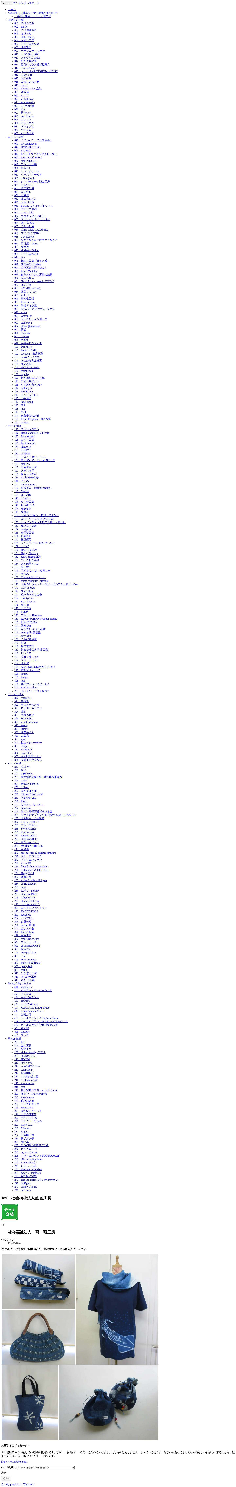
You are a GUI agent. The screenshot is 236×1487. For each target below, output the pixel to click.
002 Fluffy (21, 26)
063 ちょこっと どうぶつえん (32, 219)
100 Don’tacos (23, 346)
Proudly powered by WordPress (17, 1484)
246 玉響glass (22, 1183)
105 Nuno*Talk (23, 364)
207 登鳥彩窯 (22, 1049)
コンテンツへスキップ (26, 3)
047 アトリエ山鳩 (25, 164)
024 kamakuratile (24, 102)
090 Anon (20, 312)
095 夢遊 (20, 329)
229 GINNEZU (23, 1124)
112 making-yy (23, 388)
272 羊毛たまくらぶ (26, 842)
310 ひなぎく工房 (25, 973)
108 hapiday (21, 374)
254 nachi (20, 780)
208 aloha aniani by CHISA (30, 1052)
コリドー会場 (16, 136)
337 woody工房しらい (27, 756)
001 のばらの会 (24, 23)
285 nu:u (20, 887)
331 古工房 (21, 735)
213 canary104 (23, 1069)
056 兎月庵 (21, 195)
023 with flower (23, 99)
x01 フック (21, 1035)
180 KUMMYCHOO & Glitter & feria (35, 618)
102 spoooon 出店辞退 (28, 353)
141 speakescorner (25, 484)
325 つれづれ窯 (24, 715)
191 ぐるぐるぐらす (26, 656)
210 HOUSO (22, 1059)
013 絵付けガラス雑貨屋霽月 (32, 64)
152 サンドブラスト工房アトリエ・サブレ (40, 522)
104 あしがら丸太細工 (28, 360)
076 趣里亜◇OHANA (27, 264)
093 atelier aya (23, 322)
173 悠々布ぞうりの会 (28, 594)
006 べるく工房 (24, 40)
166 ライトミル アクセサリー (32, 570)
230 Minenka (22, 1128)
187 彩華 (20, 642)
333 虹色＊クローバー (28, 742)
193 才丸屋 (21, 663)
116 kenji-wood (23, 401)
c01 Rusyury (22, 1031)
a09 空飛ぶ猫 (22, 1014)
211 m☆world (23, 1062)
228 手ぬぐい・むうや (28, 1121)
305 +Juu (20, 956)
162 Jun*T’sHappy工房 (27, 556)
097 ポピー (21, 336)
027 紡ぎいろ (22, 112)
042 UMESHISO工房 (27, 147)
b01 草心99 (21, 1028)
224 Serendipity (23, 1107)
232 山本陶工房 (24, 1135)
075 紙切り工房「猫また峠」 (32, 260)
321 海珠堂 (21, 701)
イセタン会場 (16, 19)
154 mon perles (23, 529)
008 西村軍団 (22, 47)
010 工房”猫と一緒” (26, 54)
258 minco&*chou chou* (28, 794)
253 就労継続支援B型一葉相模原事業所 (38, 777)
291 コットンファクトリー (30, 907)
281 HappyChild (24, 873)
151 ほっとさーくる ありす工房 (33, 518)
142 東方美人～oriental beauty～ (33, 487)
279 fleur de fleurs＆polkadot (31, 866)
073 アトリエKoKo (26, 253)
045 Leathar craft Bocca (28, 157)
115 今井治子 (22, 398)
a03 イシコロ (22, 993)
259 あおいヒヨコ (25, 797)
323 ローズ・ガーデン (28, 708)
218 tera (19, 1086)
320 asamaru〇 (23, 697)
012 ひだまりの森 (25, 61)
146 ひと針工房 (24, 501)
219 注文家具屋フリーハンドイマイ (36, 1090)
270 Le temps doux (25, 835)
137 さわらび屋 (24, 470)
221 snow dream (24, 1097)
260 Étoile (20, 801)
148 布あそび (22, 508)
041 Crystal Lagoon (25, 143)
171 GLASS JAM (24, 587)
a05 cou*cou (22, 1000)
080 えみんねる (24, 278)
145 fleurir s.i (22, 498)
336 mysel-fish (23, 753)
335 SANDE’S (23, 749)
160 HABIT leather (25, 549)
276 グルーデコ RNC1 (27, 856)
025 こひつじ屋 (24, 105)
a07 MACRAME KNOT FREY (32, 1007)
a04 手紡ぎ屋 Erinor (26, 997)
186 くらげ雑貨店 (25, 639)
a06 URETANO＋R (26, 1004)
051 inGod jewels (24, 178)
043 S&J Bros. (23, 150)
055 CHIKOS (22, 191)
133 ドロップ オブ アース (30, 457)
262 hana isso (22, 808)
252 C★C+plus (23, 773)
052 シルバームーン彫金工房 (32, 181)
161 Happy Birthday (26, 553)
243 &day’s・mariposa (27, 1172)
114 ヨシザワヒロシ (26, 395)
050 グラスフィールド (28, 174)
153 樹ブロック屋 (25, 525)
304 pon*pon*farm (25, 952)
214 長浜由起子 (24, 1073)
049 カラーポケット (26, 171)
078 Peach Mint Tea (25, 271)
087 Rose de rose (24, 302)
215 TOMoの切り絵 (26, 1076)
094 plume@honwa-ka (27, 326)
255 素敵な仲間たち (26, 784)
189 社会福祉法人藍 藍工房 (31, 649)
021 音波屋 (21, 92)
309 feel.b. (21, 969)
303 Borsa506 (22, 949)
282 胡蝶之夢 (22, 876)
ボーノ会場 (14, 763)
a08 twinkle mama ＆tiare (29, 1011)
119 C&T (20, 412)
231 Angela (21, 1131)
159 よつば (21, 546)
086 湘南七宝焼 (24, 298)
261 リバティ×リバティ (28, 804)
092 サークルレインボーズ (30, 319)
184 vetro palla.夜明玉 (27, 632)
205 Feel (20, 1042)
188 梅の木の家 (24, 646)
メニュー (7, 3)
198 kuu (19, 680)
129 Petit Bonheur (24, 443)
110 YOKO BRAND (26, 381)
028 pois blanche (24, 116)
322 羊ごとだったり (26, 704)
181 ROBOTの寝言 (26, 622)
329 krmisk (21, 728)
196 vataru (21, 673)
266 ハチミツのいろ (26, 821)
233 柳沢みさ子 (24, 1138)
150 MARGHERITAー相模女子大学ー (36, 515)
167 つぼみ (21, 574)
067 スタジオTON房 (26, 233)
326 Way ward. (23, 718)
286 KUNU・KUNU (26, 890)
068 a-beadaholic (24, 236)
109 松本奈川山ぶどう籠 (29, 377)
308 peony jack (23, 966)
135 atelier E (22, 463)
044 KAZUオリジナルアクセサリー (35, 154)
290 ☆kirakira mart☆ (27, 904)
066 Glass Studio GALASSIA (31, 229)
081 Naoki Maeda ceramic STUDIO (34, 281)
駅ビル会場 (14, 1038)
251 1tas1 (20, 770)
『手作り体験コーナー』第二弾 (32, 16)
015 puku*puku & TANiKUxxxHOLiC (36, 71)
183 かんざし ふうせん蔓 (29, 629)
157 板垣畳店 (22, 539)
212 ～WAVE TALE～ (27, 1066)
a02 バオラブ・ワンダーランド (33, 990)
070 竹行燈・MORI (26, 243)
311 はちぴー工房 (25, 976)
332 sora (19, 739)
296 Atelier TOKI (24, 925)
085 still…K (22, 295)
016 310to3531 (23, 74)
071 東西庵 (21, 247)
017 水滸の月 (22, 78)
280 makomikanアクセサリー (31, 870)
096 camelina (22, 333)
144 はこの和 (22, 494)
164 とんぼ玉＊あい (26, 563)
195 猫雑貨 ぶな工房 (27, 670)
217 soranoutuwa (24, 1083)
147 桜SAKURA (24, 505)
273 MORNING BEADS (28, 845)
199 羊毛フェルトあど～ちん (32, 684)
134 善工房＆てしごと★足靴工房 (34, 460)
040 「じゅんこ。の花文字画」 (33, 140)
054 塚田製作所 (24, 188)
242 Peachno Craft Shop (28, 1169)
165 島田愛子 (22, 567)
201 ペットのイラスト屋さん (32, 691)
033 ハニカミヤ (24, 133)
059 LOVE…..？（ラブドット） (33, 205)
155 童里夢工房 (24, 532)
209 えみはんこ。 (25, 1055)
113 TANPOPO (23, 391)
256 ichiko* (21, 787)
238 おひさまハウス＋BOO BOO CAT (36, 1155)
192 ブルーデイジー (26, 660)
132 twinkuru (22, 453)
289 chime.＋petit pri (26, 901)
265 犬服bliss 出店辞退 (29, 818)
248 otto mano (22, 1190)
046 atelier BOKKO (26, 160)
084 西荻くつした (25, 291)
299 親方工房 (22, 935)
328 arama (20, 725)
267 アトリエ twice (26, 825)
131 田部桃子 (22, 450)
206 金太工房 (22, 1045)
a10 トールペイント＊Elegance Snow (36, 1018)
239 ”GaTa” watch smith (28, 1159)
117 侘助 (20, 405)
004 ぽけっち (22, 33)
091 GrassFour (23, 315)
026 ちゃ (20, 109)
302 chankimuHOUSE (27, 945)
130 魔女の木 (22, 446)
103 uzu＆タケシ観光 (27, 357)
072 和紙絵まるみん (26, 250)
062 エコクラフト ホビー (29, 216)
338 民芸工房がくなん (28, 759)
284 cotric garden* (25, 883)
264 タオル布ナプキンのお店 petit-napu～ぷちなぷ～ (45, 814)
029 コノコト (22, 119)
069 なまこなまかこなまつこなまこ (36, 240)
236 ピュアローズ (25, 1148)
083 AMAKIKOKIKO (27, 288)
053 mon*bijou (23, 185)
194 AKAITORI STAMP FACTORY (34, 666)
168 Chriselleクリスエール (30, 577)
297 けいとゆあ (24, 928)
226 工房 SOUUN (25, 1114)
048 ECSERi (22, 167)
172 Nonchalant (23, 591)
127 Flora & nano (24, 436)
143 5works (21, 491)
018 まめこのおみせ (26, 81)
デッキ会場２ (16, 694)
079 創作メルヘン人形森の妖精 (33, 274)
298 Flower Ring (24, 932)
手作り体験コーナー (19, 983)
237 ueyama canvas (25, 1152)
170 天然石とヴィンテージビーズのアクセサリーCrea (46, 584)
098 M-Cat (21, 339)
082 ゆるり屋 (22, 284)
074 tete (19, 257)
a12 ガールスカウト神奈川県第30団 (36, 1024)
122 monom (21, 422)
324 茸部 (20, 711)
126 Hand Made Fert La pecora (31, 432)
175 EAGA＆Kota (25, 601)
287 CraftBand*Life (26, 894)
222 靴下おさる (24, 1100)
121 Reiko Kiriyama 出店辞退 (32, 419)
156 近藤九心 (22, 536)
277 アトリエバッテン (28, 859)
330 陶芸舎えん (24, 732)
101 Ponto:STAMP (25, 350)
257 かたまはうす (25, 790)
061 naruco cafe (23, 212)
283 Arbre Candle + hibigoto (30, 880)
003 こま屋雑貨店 (25, 30)
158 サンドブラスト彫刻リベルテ (34, 543)
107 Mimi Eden (23, 370)
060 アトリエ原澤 (25, 209)
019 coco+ (20, 85)
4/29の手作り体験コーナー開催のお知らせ (32, 12)
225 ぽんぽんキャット (28, 1111)
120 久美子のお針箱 (26, 415)
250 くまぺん (22, 766)
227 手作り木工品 (25, 1117)
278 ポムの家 (22, 863)
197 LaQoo (21, 677)
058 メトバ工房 (24, 202)
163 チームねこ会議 (26, 560)
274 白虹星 (21, 849)
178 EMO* (21, 611)
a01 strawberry (23, 987)
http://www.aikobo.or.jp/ (14, 1461)
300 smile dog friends (26, 938)
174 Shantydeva (23, 598)
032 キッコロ (22, 130)
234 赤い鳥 (21, 1141)
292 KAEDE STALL (26, 911)
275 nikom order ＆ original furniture (35, 852)
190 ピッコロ (22, 653)
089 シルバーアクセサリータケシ (34, 308)
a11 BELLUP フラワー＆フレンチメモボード (41, 1021)
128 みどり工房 (24, 439)
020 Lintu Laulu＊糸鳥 (27, 88)
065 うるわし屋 (24, 226)
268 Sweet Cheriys (25, 828)
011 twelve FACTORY (27, 57)
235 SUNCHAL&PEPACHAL (31, 1145)
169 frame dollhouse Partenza (31, 580)
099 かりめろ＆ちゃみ (28, 343)
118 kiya (19, 408)
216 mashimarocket (25, 1080)
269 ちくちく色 (24, 832)
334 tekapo (21, 746)
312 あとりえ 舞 (24, 980)
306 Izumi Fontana (25, 959)
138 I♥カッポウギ (25, 474)
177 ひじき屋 (22, 608)
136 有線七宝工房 (25, 467)
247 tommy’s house (25, 1186)
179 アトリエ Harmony (28, 615)
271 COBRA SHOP (25, 839)
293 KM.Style (22, 914)
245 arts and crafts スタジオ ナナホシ (36, 1179)
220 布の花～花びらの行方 (30, 1093)
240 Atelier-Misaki (25, 1162)
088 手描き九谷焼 (25, 305)
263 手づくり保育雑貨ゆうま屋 (33, 811)
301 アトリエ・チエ (26, 942)
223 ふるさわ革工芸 (26, 1104)
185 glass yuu (22, 635)
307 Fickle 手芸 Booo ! (27, 963)
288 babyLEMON (24, 897)
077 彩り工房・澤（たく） (30, 267)
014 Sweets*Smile (25, 68)
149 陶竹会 (21, 512)
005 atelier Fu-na (24, 37)
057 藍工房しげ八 (25, 198)
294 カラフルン (24, 918)
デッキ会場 (14, 426)
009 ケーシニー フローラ (29, 50)
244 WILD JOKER (25, 1176)
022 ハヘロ (21, 95)
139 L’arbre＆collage (26, 477)
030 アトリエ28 (24, 123)
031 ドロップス (24, 126)
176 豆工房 (21, 605)
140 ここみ (21, 481)
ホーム (12, 9)
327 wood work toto (26, 722)
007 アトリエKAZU (26, 43)
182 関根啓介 (22, 625)
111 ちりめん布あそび (28, 384)
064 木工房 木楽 (24, 222)
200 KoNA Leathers (26, 687)
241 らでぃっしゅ (25, 1166)
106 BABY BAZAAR (27, 367)
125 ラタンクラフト (26, 429)
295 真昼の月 (22, 921)
